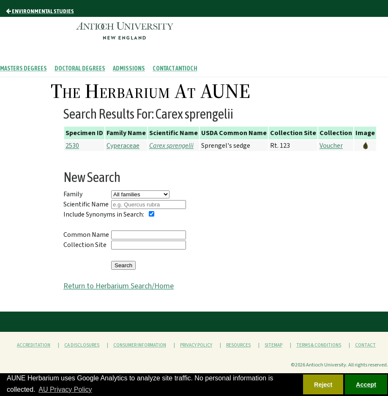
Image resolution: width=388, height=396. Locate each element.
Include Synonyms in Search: (103, 214)
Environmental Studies (40, 11)
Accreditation (33, 345)
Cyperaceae (123, 145)
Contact (365, 345)
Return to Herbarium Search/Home (118, 286)
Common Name (86, 234)
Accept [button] (366, 384)
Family (72, 194)
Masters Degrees (23, 68)
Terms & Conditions (318, 345)
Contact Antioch (175, 68)
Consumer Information (139, 345)
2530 (72, 145)
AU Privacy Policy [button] (65, 389)
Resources (238, 345)
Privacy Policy (196, 345)
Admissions (129, 68)
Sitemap (273, 345)
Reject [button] (323, 384)
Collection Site (85, 245)
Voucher (331, 145)
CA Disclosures (81, 345)
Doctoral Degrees (80, 68)
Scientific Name (86, 204)
